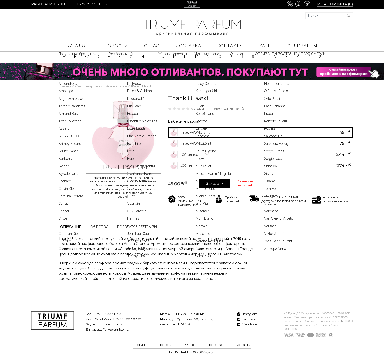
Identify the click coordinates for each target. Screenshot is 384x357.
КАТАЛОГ (77, 45)
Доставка (188, 45)
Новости (116, 45)
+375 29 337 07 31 (93, 4)
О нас (151, 45)
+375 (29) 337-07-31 (107, 314)
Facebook (246, 319)
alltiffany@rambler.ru (113, 329)
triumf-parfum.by (109, 324)
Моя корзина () (335, 4)
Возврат (125, 227)
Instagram (247, 314)
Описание (70, 227)
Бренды (139, 345)
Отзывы (149, 227)
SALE (265, 45)
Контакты (230, 45)
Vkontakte (247, 324)
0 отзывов (198, 108)
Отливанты (302, 45)
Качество (99, 227)
